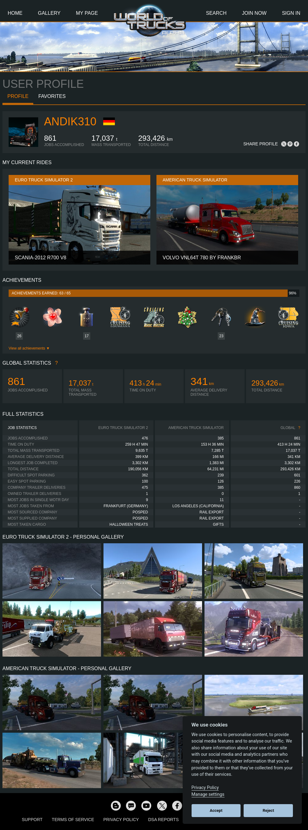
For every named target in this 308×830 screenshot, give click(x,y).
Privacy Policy (121, 819)
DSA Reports (163, 819)
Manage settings (208, 794)
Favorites (52, 96)
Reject (268, 810)
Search (216, 13)
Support (32, 819)
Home (15, 13)
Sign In (291, 13)
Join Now (254, 13)
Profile (17, 96)
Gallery (49, 13)
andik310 (70, 121)
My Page (87, 13)
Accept (216, 810)
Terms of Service (73, 819)
